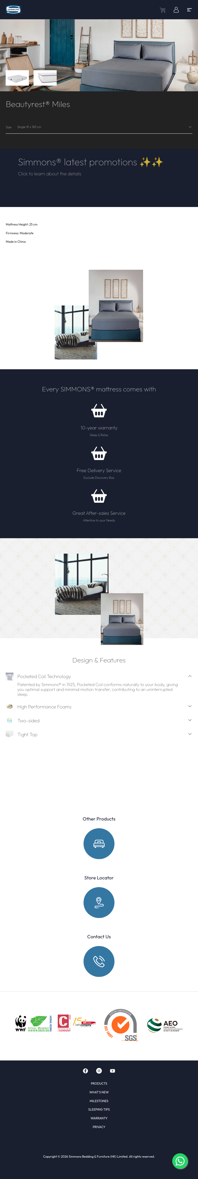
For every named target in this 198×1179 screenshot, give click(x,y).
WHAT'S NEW (99, 1092)
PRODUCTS (99, 1083)
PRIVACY (99, 1127)
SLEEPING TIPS (99, 1109)
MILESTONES (99, 1101)
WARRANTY (99, 1118)
